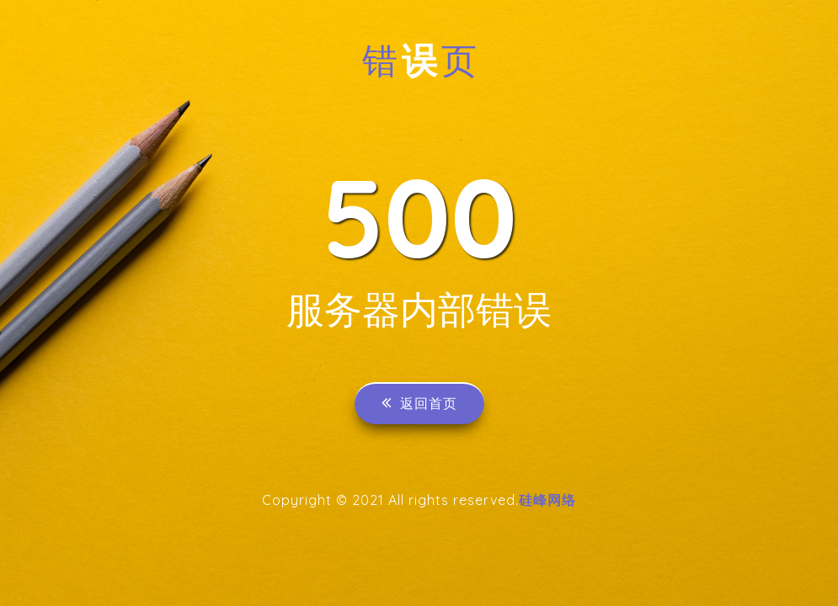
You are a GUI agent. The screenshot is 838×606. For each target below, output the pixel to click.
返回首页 (419, 403)
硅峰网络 (547, 500)
